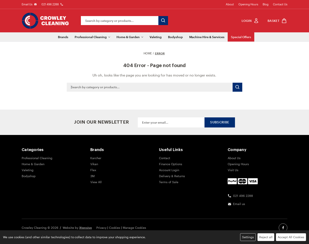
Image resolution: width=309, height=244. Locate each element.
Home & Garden (130, 37)
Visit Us (233, 170)
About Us (234, 158)
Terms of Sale (168, 182)
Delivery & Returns (172, 176)
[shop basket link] (276, 20)
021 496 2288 (50, 4)
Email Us (27, 4)
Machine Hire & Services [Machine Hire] (206, 37)
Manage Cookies (134, 227)
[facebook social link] (283, 227)
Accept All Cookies (291, 237)
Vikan (94, 164)
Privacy (101, 227)
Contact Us (280, 4)
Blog (265, 4)
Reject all (266, 237)
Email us (239, 204)
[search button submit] (163, 20)
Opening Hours (248, 4)
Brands (63, 37)
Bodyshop (175, 37)
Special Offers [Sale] (241, 37)
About (230, 4)
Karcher (95, 158)
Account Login (169, 170)
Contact (164, 158)
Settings (248, 237)
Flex (93, 170)
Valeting (156, 37)
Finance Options (170, 164)
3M (92, 176)
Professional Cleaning (92, 37)
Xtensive (85, 227)
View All (96, 182)
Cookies (114, 227)
